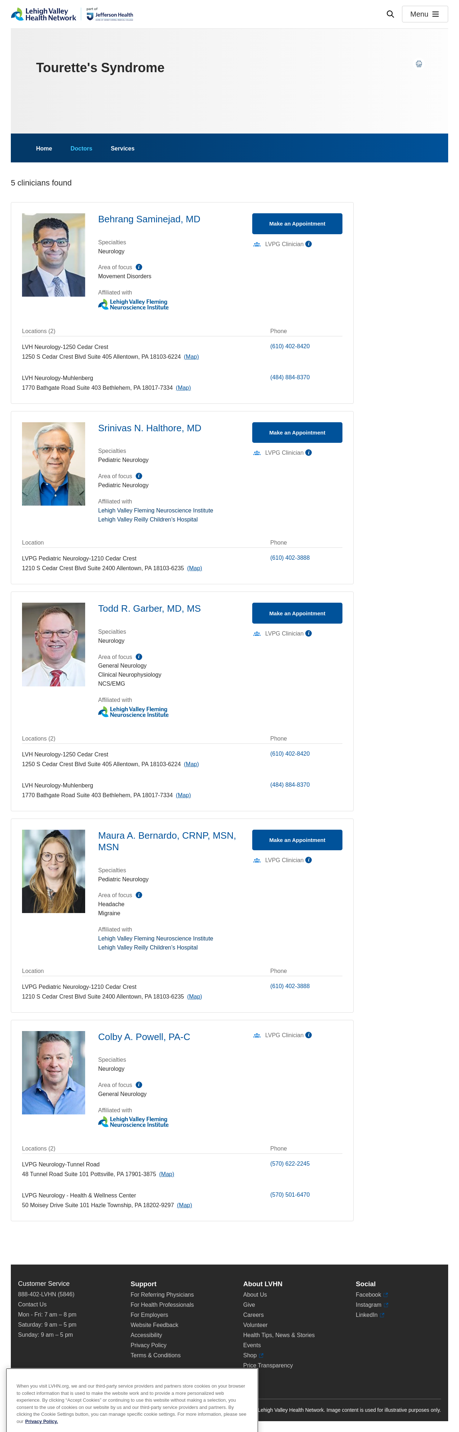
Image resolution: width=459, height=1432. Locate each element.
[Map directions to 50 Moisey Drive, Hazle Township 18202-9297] (184, 1205)
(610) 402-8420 (290, 346)
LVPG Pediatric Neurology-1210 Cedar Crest (79, 558)
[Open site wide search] (390, 14)
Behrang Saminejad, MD (149, 219)
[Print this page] (419, 64)
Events (252, 1345)
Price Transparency (268, 1365)
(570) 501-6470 (290, 1195)
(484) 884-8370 (290, 377)
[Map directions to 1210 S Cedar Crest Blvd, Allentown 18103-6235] (194, 568)
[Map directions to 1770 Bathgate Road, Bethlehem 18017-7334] (183, 388)
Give (249, 1305)
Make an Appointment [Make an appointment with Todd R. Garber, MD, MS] (297, 613)
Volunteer (255, 1325)
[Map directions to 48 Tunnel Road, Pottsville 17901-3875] (166, 1174)
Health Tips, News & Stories (279, 1335)
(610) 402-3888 (290, 558)
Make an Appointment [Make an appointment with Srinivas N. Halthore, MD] (297, 432)
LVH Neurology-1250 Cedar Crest (65, 347)
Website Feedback (154, 1325)
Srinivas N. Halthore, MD (149, 428)
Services (123, 148)
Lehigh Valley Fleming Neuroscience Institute (155, 510)
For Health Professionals (162, 1305)
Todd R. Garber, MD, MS (149, 608)
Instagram (372, 1305)
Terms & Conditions (156, 1355)
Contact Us (32, 1304)
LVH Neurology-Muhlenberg (57, 378)
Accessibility (146, 1335)
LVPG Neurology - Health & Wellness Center (79, 1195)
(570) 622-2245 (290, 1164)
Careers (253, 1315)
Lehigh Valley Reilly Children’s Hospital (148, 519)
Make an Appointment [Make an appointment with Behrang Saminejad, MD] (297, 224)
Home (44, 148)
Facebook (372, 1295)
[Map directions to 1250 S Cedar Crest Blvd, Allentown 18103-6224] (191, 357)
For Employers (149, 1315)
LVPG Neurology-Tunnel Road (61, 1164)
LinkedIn (370, 1315)
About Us (255, 1295)
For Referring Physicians (162, 1295)
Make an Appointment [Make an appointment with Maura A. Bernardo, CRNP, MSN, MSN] (297, 840)
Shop (253, 1355)
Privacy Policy (149, 1345)
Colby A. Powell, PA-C (144, 1036)
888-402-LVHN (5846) (46, 1294)
